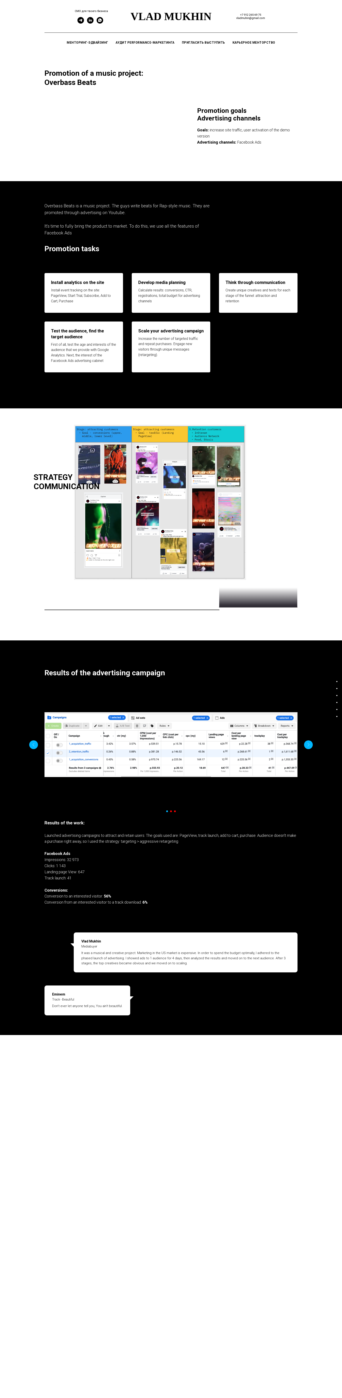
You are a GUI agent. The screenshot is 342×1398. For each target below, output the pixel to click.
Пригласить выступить (203, 42)
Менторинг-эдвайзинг (87, 42)
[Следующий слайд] (308, 840)
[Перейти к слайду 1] (167, 907)
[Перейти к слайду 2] (171, 907)
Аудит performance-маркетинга (145, 42)
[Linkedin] (90, 22)
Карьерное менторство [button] (254, 42)
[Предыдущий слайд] (33, 840)
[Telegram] (80, 22)
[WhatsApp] (100, 22)
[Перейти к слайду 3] (175, 907)
